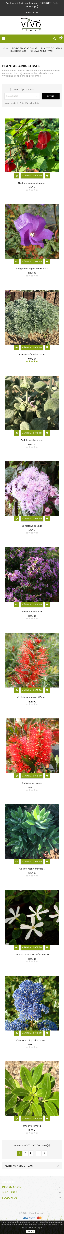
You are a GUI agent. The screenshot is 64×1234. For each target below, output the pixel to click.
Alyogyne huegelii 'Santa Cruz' (31, 268)
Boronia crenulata (32, 611)
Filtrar (50, 96)
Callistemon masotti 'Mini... (32, 697)
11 (39, 1153)
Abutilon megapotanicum (32, 183)
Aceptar (31, 1231)
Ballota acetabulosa (32, 440)
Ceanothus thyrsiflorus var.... (32, 1040)
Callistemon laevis (32, 783)
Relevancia (22, 96)
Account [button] (32, 13)
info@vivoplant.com (28, 3)
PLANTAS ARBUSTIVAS (18, 1166)
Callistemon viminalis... (32, 868)
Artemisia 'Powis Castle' (32, 354)
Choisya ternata (32, 1125)
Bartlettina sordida (32, 525)
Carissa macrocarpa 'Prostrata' (32, 954)
